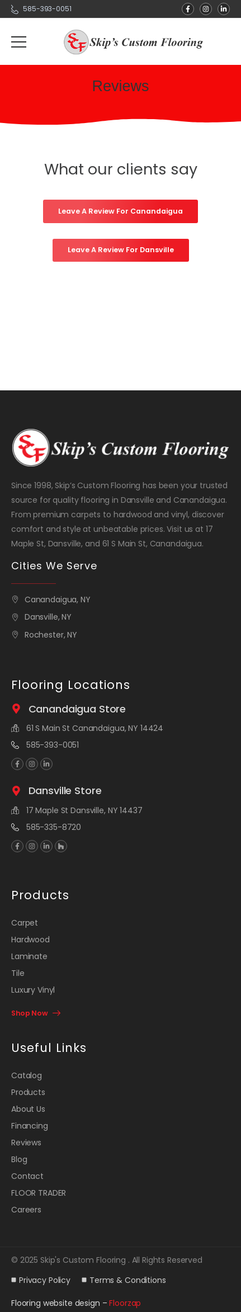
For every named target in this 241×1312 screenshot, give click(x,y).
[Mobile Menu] (18, 41)
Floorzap (125, 1303)
